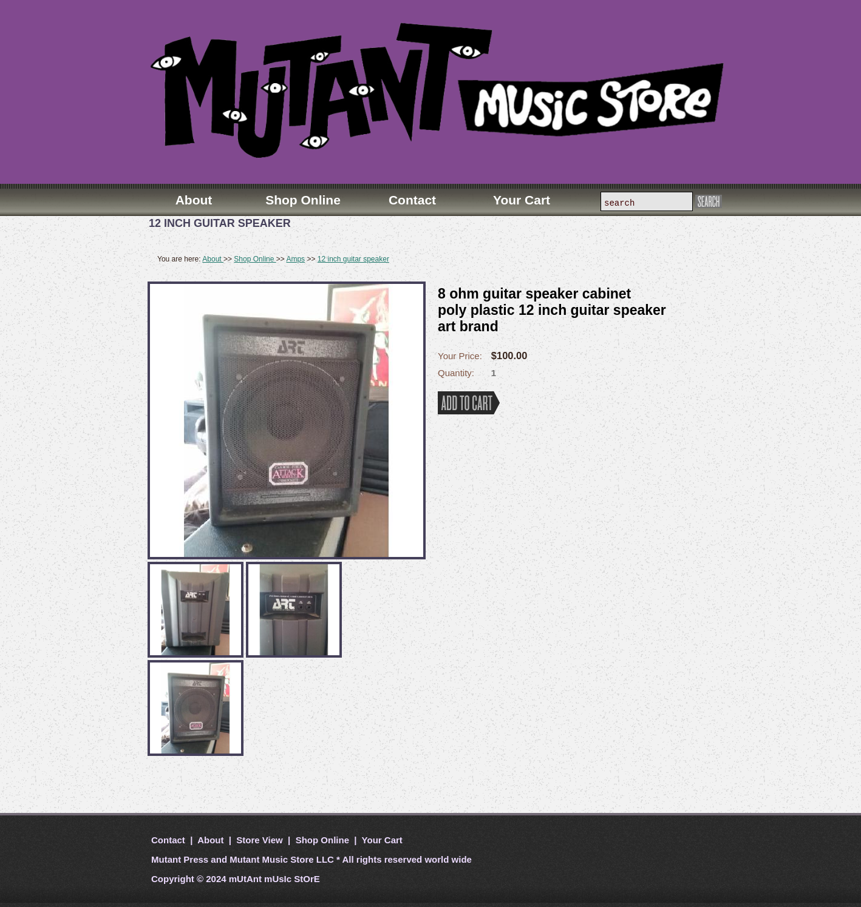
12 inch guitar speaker (353, 259)
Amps (295, 259)
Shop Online (255, 259)
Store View (259, 840)
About (212, 259)
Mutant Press (179, 859)
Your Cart (381, 840)
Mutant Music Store (271, 859)
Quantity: (456, 373)
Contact (169, 840)
